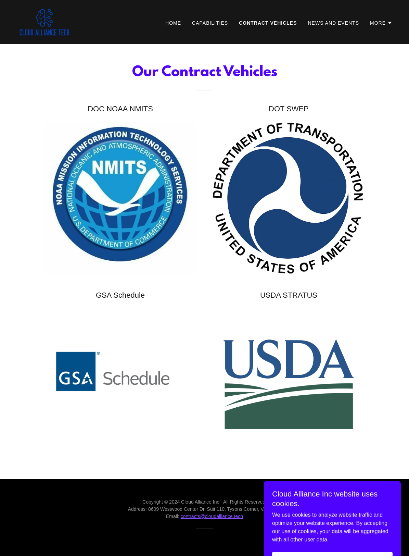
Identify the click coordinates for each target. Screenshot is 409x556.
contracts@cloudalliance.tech (212, 516)
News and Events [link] (333, 23)
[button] (381, 23)
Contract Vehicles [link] (268, 23)
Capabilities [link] (210, 23)
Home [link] (173, 23)
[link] (44, 22)
